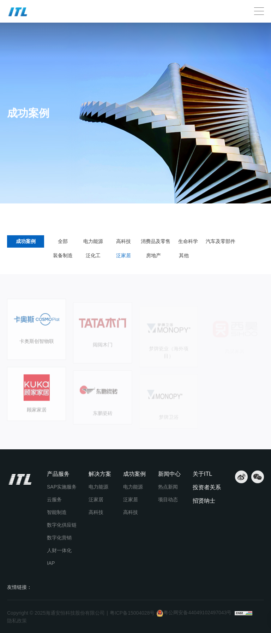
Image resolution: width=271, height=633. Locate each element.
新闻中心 (169, 474)
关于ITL (202, 474)
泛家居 (65, 214)
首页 (15, 214)
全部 (63, 241)
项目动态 (168, 499)
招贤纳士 (204, 501)
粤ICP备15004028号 (132, 613)
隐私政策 (17, 620)
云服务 (54, 499)
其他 (184, 255)
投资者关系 (207, 487)
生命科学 (188, 241)
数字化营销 (59, 537)
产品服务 (58, 474)
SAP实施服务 (62, 487)
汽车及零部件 (220, 241)
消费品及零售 (155, 241)
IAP (51, 563)
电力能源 (93, 241)
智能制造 (57, 512)
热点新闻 (168, 487)
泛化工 (93, 255)
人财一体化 (59, 550)
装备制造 (63, 255)
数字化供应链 (62, 525)
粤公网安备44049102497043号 (193, 613)
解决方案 (100, 474)
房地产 (153, 255)
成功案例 (40, 214)
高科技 (123, 241)
